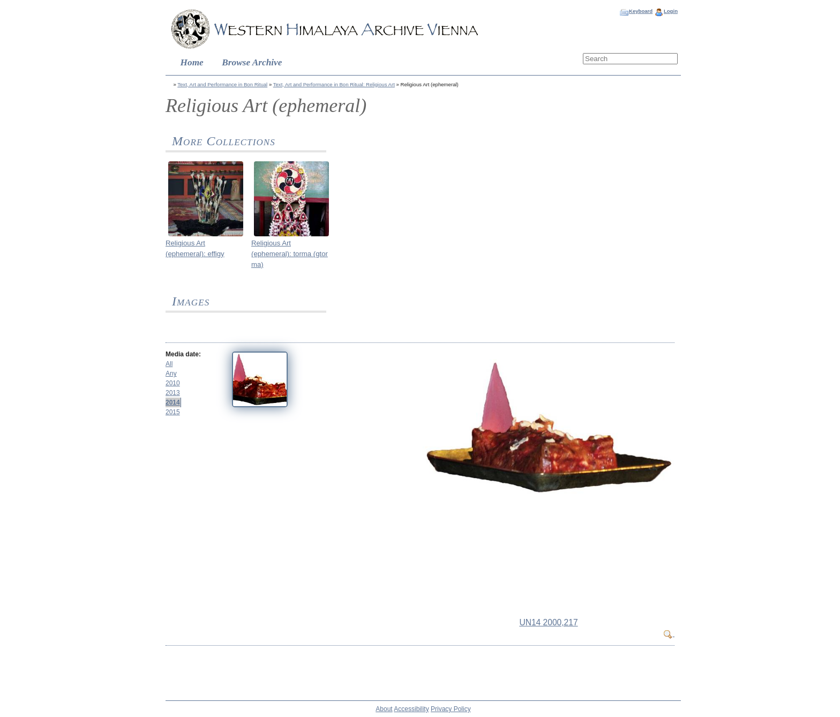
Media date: (183, 354)
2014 (173, 402)
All (169, 364)
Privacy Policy (451, 709)
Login (671, 11)
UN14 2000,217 (548, 622)
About (384, 709)
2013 (173, 393)
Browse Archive (252, 62)
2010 (173, 383)
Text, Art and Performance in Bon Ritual (222, 84)
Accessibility (411, 709)
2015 (173, 412)
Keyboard (640, 11)
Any (171, 373)
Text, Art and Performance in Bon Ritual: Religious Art (334, 84)
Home (192, 62)
